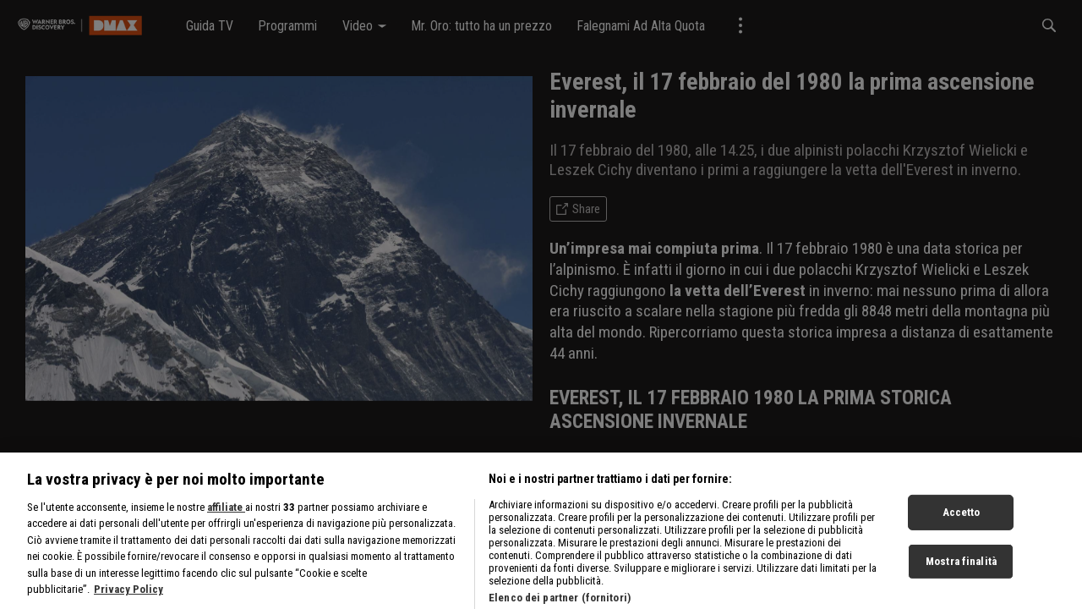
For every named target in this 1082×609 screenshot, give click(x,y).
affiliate (226, 567)
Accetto (962, 572)
